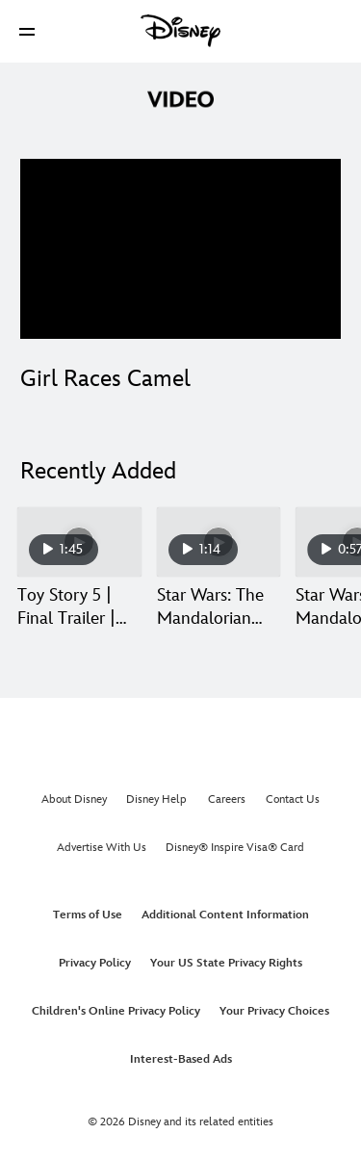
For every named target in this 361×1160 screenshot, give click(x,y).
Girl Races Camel (105, 379)
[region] (180, 249)
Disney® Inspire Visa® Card (235, 847)
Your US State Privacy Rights (226, 963)
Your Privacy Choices (274, 1011)
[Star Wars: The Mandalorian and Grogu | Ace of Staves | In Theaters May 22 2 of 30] (219, 542)
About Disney (74, 799)
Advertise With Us (101, 847)
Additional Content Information (225, 915)
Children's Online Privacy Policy (116, 1011)
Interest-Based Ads (181, 1059)
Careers (226, 799)
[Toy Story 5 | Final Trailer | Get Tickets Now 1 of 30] (79, 542)
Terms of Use (87, 915)
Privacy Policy (95, 963)
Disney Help (156, 799)
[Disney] (181, 30)
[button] (27, 31)
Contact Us (293, 799)
